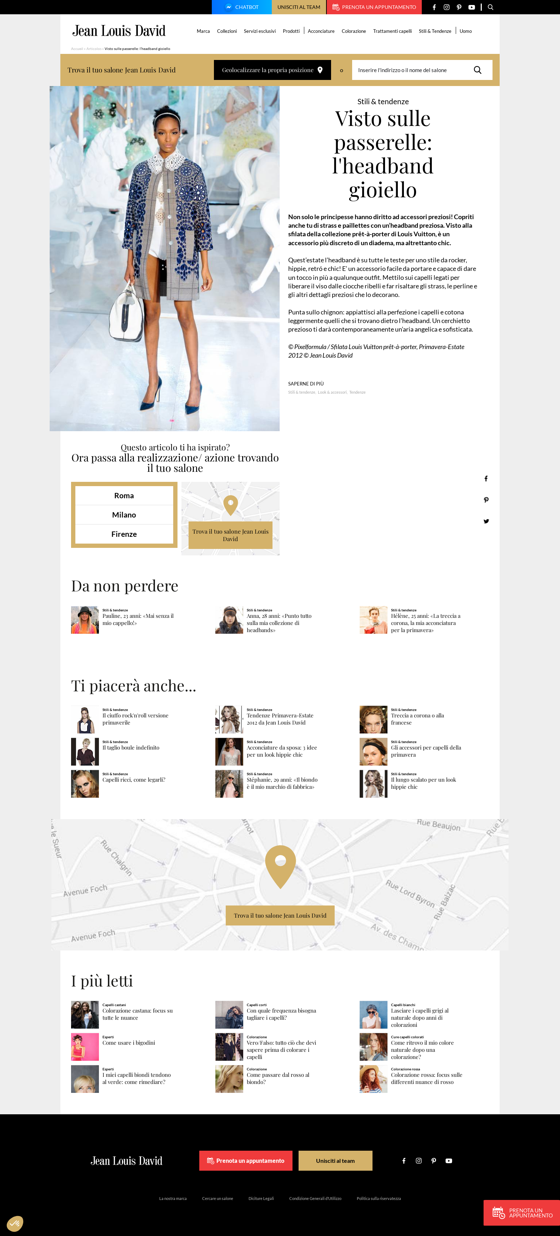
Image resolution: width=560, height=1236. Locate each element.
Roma (124, 495)
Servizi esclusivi (260, 31)
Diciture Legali (261, 1198)
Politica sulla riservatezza (379, 1198)
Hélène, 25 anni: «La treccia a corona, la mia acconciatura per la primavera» (425, 623)
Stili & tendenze (301, 392)
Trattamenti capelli (393, 31)
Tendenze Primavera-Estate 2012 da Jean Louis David (280, 719)
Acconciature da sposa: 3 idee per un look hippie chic (282, 751)
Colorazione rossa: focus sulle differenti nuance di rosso (426, 1078)
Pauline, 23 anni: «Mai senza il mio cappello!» (138, 619)
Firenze (124, 533)
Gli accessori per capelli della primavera (426, 751)
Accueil (77, 48)
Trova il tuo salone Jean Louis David (230, 535)
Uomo (466, 31)
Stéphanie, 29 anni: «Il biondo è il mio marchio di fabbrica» (282, 783)
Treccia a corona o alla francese (417, 719)
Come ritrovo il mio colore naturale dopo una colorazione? (422, 1049)
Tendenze (357, 392)
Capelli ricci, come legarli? (133, 779)
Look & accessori (332, 392)
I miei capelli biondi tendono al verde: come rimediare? (136, 1078)
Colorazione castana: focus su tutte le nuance (137, 1014)
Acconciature (321, 31)
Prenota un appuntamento (374, 7)
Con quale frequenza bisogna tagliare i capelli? (281, 1014)
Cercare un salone (217, 1198)
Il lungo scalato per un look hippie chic (423, 783)
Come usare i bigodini (128, 1042)
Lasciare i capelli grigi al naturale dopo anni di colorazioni (420, 1017)
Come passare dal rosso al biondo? (278, 1078)
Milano (124, 514)
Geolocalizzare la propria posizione (272, 70)
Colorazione (354, 31)
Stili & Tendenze (435, 31)
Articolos (93, 48)
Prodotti (291, 31)
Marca (203, 31)
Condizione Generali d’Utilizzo (315, 1198)
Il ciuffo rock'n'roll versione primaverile (135, 719)
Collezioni (227, 31)
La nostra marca (173, 1198)
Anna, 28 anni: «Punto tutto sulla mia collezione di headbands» (279, 623)
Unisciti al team (299, 7)
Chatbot (241, 8)
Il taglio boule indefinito (130, 747)
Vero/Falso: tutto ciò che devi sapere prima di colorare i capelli (281, 1049)
